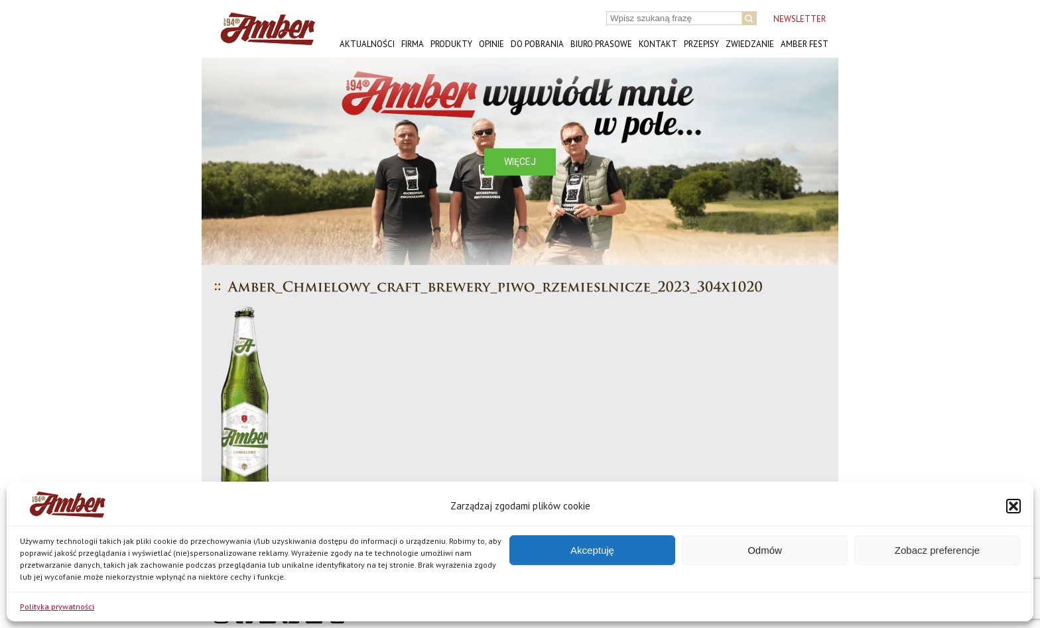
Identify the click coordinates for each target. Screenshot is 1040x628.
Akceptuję (592, 550)
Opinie (491, 44)
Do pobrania (537, 44)
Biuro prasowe (601, 44)
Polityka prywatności (57, 606)
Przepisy (701, 44)
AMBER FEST (804, 44)
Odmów (765, 550)
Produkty (451, 44)
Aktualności (367, 44)
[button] (1013, 506)
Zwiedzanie (750, 44)
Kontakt (658, 44)
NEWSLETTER (799, 19)
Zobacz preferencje (937, 550)
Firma (412, 44)
